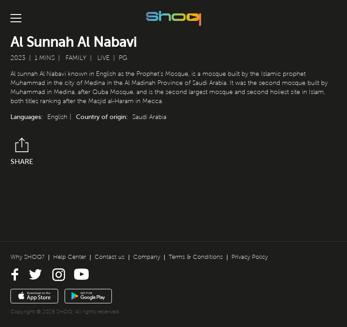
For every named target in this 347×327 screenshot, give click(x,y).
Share (21, 151)
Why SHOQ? (27, 257)
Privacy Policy (249, 257)
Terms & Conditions (196, 257)
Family (75, 57)
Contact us (110, 257)
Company (146, 257)
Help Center (69, 257)
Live (103, 57)
